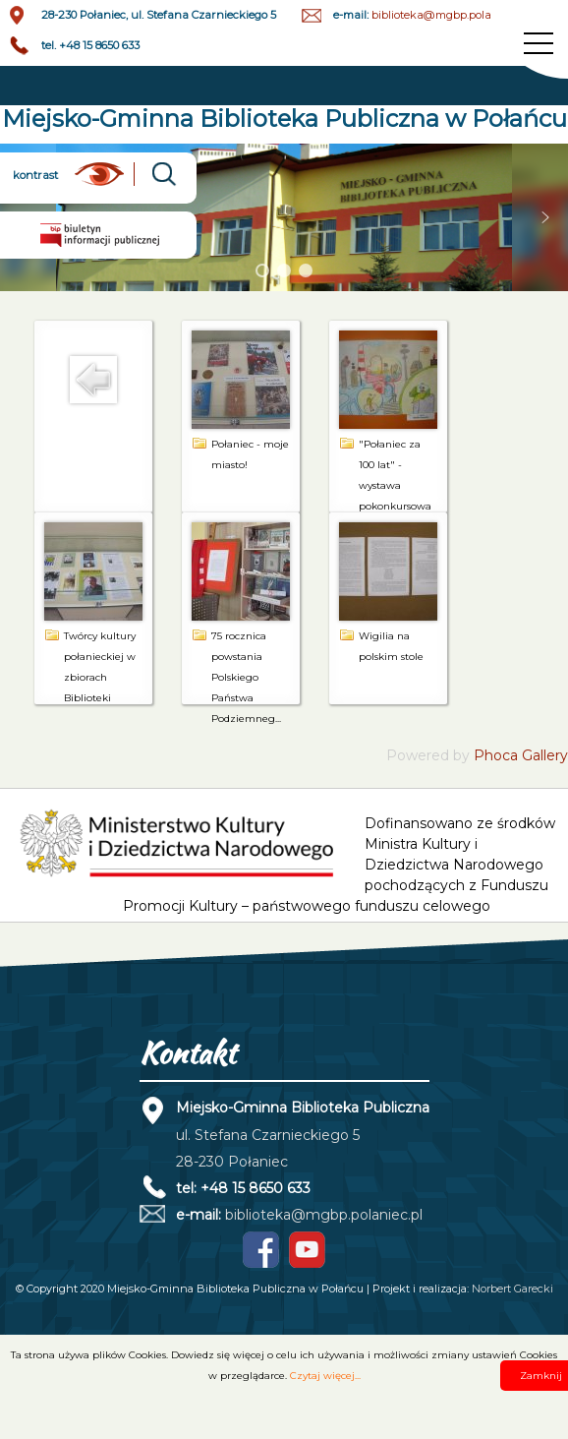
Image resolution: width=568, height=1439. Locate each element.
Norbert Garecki (512, 1288)
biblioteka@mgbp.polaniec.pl (448, 15)
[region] (284, 218)
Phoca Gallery (521, 755)
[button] (545, 217)
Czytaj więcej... (325, 1375)
